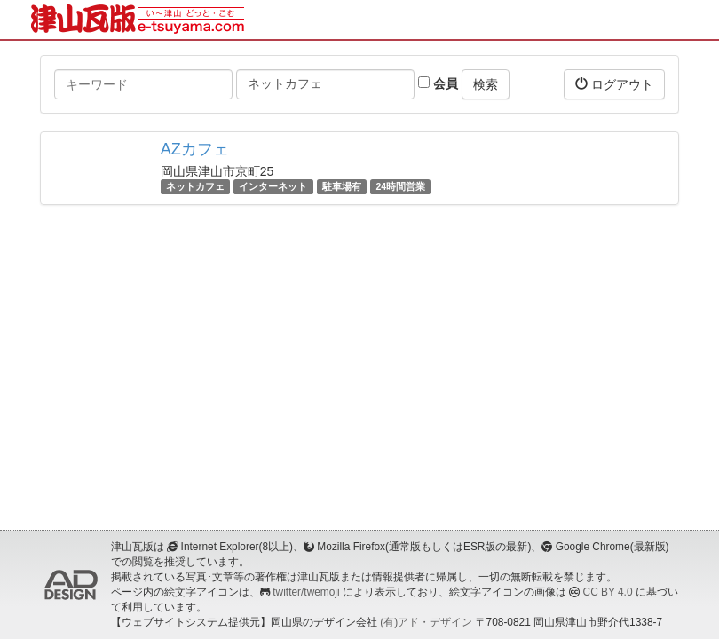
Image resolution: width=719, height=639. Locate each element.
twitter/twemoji (306, 592)
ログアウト (614, 83)
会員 (438, 83)
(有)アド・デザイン (426, 622)
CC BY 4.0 (608, 592)
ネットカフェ (195, 186)
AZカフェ (195, 149)
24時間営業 (400, 186)
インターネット (273, 186)
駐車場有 (341, 186)
